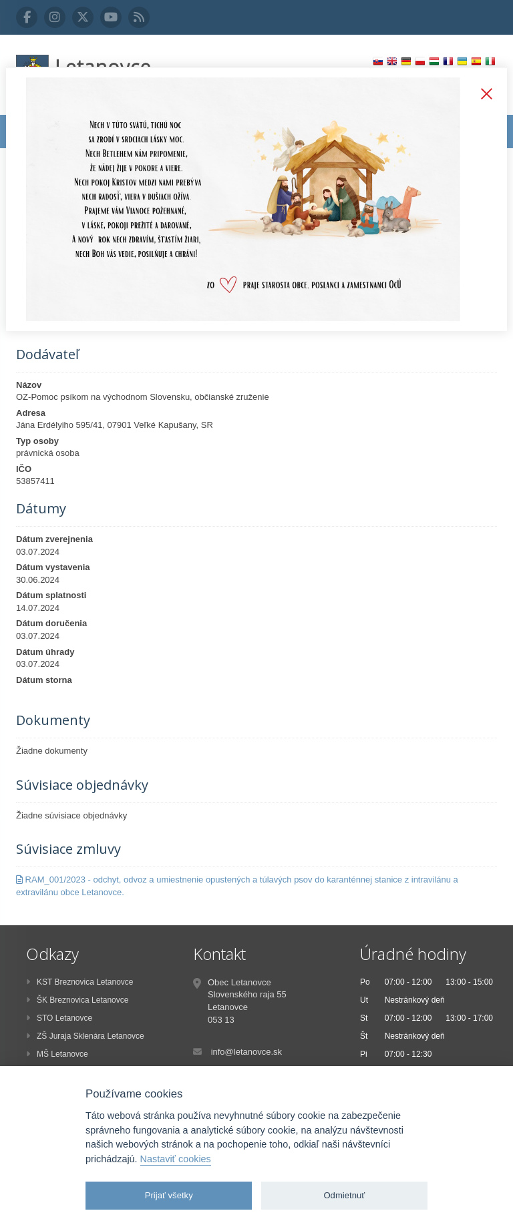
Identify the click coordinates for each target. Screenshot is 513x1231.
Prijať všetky (169, 1195)
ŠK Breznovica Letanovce (77, 1000)
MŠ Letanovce (57, 1054)
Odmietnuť (344, 1195)
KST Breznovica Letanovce (80, 982)
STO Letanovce (59, 1018)
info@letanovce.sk (246, 1052)
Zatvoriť (483, 95)
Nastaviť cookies (175, 1159)
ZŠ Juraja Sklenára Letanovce (85, 1036)
